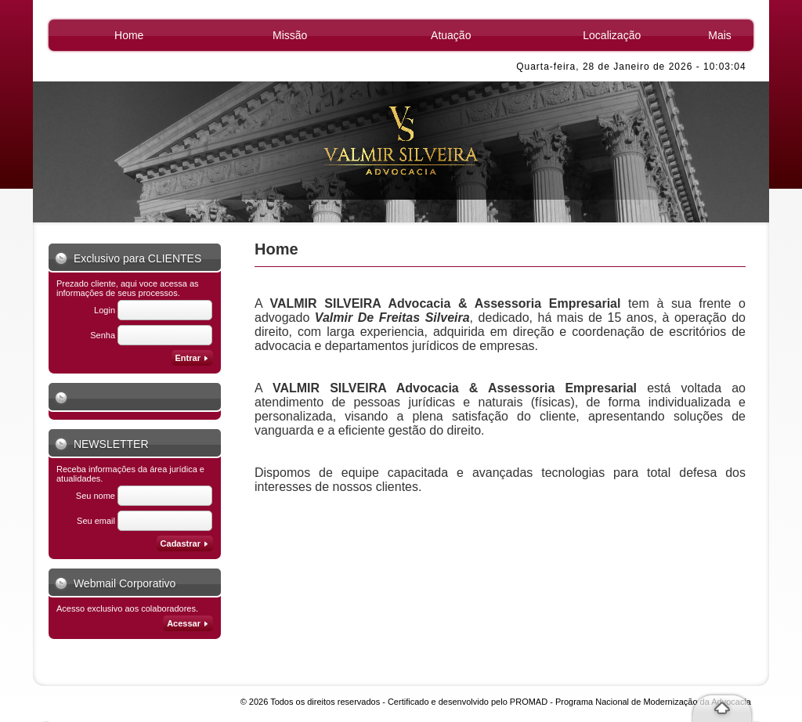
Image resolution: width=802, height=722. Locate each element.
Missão (290, 35)
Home (128, 35)
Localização (612, 35)
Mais (720, 35)
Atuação (451, 35)
